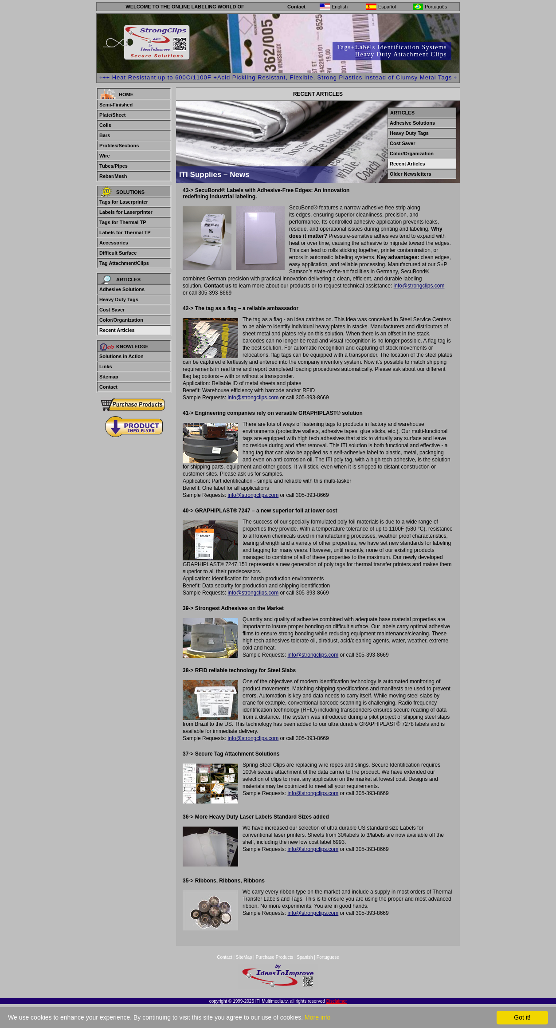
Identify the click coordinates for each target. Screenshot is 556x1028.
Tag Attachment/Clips (124, 263)
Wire (104, 155)
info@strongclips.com (419, 286)
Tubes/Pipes (113, 166)
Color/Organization (121, 320)
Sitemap (108, 376)
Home (126, 94)
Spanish (305, 957)
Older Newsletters (410, 174)
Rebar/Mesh (113, 176)
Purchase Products (275, 957)
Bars (104, 135)
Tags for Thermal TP (122, 222)
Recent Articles (117, 330)
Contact (296, 6)
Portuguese (328, 957)
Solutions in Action (121, 356)
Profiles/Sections (119, 145)
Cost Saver (112, 309)
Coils (105, 125)
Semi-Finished (116, 104)
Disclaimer (336, 1001)
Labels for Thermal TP (125, 232)
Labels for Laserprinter (126, 212)
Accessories (113, 242)
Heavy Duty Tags (118, 299)
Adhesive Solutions (122, 289)
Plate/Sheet (112, 115)
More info (317, 1017)
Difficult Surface (118, 253)
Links (105, 366)
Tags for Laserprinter (123, 202)
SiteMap (244, 957)
